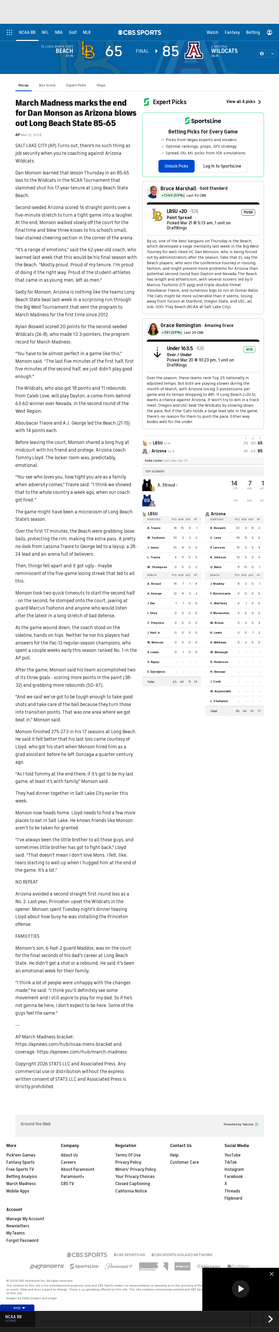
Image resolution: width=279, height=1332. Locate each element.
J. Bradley (217, 583)
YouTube (233, 1155)
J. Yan (151, 603)
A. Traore (154, 528)
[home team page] (195, 50)
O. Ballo (215, 567)
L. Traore (153, 557)
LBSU (153, 514)
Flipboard (233, 1198)
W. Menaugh (219, 652)
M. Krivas (217, 622)
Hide (19, 1308)
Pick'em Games (20, 1155)
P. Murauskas (220, 613)
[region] (240, 1289)
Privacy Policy (128, 1162)
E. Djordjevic (156, 671)
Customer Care (184, 1162)
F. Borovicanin (220, 593)
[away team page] (89, 50)
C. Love (215, 537)
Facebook (234, 1176)
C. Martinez (218, 603)
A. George (154, 593)
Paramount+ (72, 1176)
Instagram (234, 1169)
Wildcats (224, 51)
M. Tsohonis (156, 537)
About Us (69, 1155)
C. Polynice (155, 622)
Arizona (220, 46)
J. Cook (215, 681)
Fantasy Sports (20, 1162)
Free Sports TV (20, 1169)
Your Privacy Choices (135, 1176)
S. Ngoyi (153, 661)
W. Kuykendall (220, 691)
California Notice (131, 1191)
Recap (24, 85)
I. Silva (152, 613)
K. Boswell (218, 528)
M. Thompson (157, 567)
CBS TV (67, 1183)
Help (174, 1155)
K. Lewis (216, 632)
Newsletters (17, 1226)
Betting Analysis (21, 1176)
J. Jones (153, 547)
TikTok (231, 1162)
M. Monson (155, 642)
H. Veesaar (218, 671)
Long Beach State (59, 46)
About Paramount (77, 1169)
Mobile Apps (17, 1191)
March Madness (21, 1183)
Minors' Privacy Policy (135, 1169)
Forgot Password (22, 1240)
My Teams (15, 1233)
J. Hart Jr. (154, 632)
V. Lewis (153, 652)
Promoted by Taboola (241, 1124)
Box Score (47, 85)
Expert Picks (76, 85)
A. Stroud (167, 485)
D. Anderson (219, 661)
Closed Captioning (132, 1183)
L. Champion (219, 701)
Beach (64, 51)
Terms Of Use (128, 1155)
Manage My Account (25, 1219)
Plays (101, 85)
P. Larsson (217, 547)
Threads (232, 1191)
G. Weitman (218, 642)
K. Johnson (218, 557)
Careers (68, 1162)
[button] (240, 1289)
